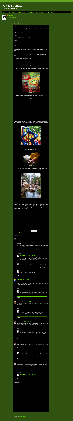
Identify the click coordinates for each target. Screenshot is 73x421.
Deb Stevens (10, 15)
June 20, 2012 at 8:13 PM (31, 255)
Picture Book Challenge (21, 12)
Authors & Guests (39, 12)
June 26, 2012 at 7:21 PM (31, 374)
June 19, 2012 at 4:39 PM (26, 238)
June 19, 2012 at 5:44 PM (27, 301)
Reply (18, 250)
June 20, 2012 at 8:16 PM (31, 310)
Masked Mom (19, 362)
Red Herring (46, 12)
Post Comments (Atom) (23, 416)
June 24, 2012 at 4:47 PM (29, 263)
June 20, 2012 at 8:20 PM (31, 352)
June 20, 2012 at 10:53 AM (27, 342)
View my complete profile (11, 17)
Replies (19, 253)
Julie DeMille (19, 342)
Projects (13, 12)
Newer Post (17, 414)
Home (4, 12)
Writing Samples (31, 12)
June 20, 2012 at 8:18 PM (31, 330)
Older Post (45, 414)
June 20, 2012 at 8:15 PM (31, 290)
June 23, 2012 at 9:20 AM (27, 362)
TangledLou (19, 321)
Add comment (17, 382)
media (21, 232)
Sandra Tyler (19, 301)
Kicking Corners (12, 5)
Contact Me (53, 12)
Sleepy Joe (19, 238)
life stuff (18, 232)
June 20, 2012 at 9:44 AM (26, 321)
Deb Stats (8, 12)
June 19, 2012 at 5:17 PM (24, 279)
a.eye (18, 279)
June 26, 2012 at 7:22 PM (31, 270)
